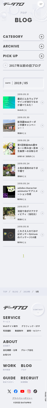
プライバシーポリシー (22, 398)
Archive (23, 46)
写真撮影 (7, 330)
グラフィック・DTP (31, 326)
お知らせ (7, 354)
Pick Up (23, 56)
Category (23, 36)
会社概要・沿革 (10, 350)
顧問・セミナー (34, 330)
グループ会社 (27, 350)
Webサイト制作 (10, 326)
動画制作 (19, 330)
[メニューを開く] (41, 4)
